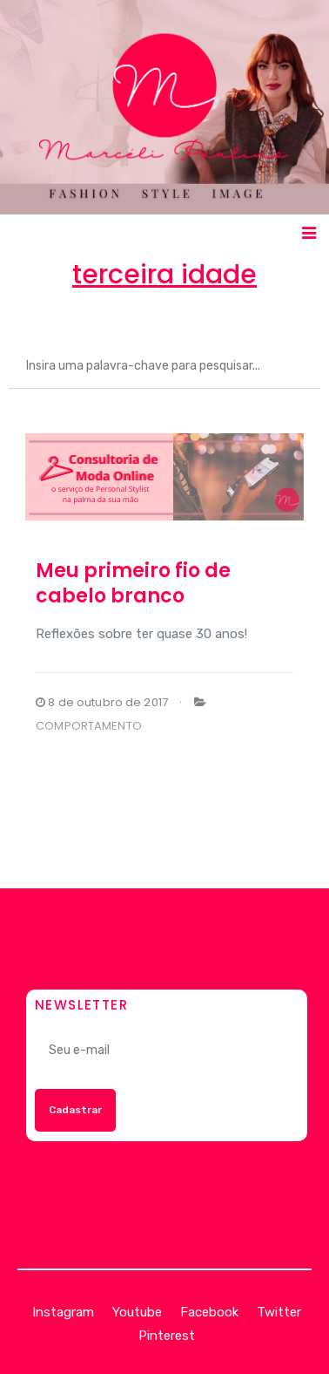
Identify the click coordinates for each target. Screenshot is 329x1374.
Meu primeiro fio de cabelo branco (133, 583)
